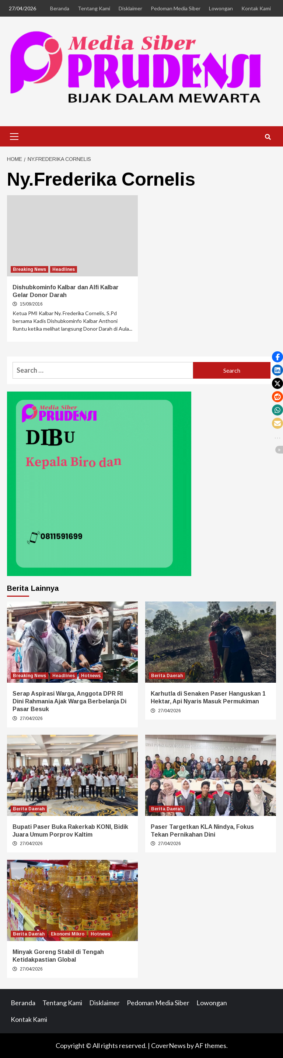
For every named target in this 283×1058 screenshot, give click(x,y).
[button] (277, 356)
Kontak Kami (256, 8)
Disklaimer (130, 8)
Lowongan (221, 8)
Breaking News (29, 269)
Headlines (63, 269)
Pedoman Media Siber (175, 8)
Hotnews (91, 675)
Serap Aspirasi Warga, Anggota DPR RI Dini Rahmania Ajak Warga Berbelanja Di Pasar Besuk (69, 701)
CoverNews (168, 1045)
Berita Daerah (167, 675)
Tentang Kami (94, 8)
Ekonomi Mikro (67, 934)
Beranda (59, 8)
